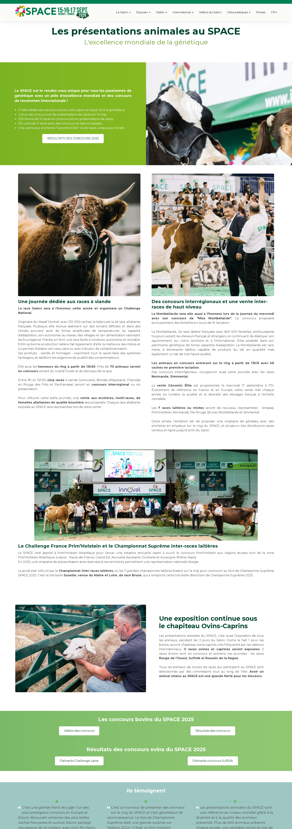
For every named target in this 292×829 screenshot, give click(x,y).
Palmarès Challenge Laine (79, 761)
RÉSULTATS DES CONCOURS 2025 (73, 138)
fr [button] (274, 12)
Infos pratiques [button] (238, 12)
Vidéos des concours (79, 731)
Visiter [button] (161, 12)
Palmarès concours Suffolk (213, 761)
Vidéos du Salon (210, 12)
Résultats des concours (212, 731)
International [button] (183, 12)
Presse (261, 12)
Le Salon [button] (123, 12)
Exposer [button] (143, 12)
